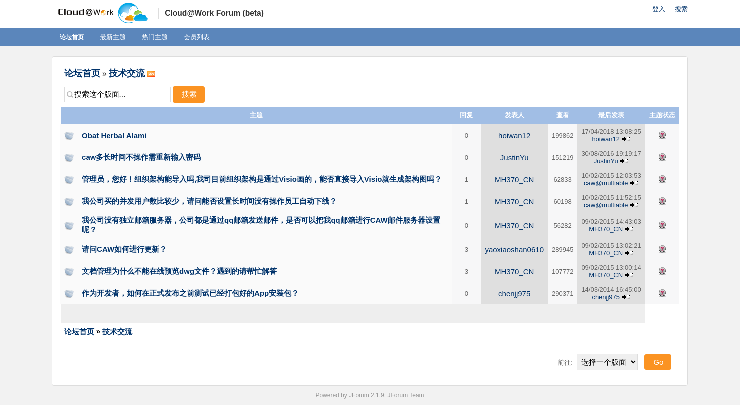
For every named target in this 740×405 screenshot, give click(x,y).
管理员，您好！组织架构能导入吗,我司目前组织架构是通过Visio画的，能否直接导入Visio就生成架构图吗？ (262, 179)
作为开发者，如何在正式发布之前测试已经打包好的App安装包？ (190, 293)
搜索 (681, 9)
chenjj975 (514, 293)
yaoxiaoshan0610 (514, 249)
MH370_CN (514, 179)
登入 (659, 9)
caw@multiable (606, 183)
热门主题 (155, 37)
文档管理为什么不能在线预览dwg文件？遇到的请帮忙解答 (179, 271)
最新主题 (113, 37)
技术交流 (127, 73)
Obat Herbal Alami (114, 135)
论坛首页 (72, 37)
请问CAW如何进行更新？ (124, 249)
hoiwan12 (514, 135)
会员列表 (197, 37)
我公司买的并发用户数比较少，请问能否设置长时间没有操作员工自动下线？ (209, 201)
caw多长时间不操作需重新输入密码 (141, 157)
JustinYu (514, 157)
